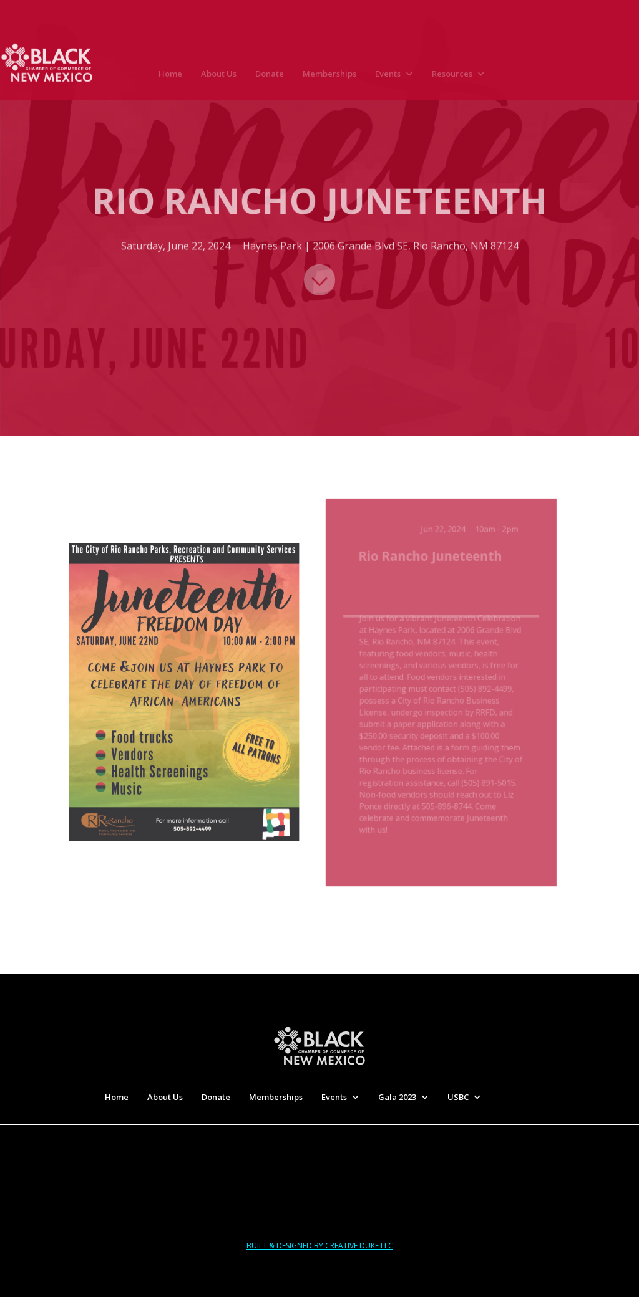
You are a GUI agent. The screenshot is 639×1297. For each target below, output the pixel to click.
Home (170, 76)
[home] (47, 61)
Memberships (329, 76)
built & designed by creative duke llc (319, 1245)
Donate (269, 76)
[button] (397, 76)
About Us (219, 76)
